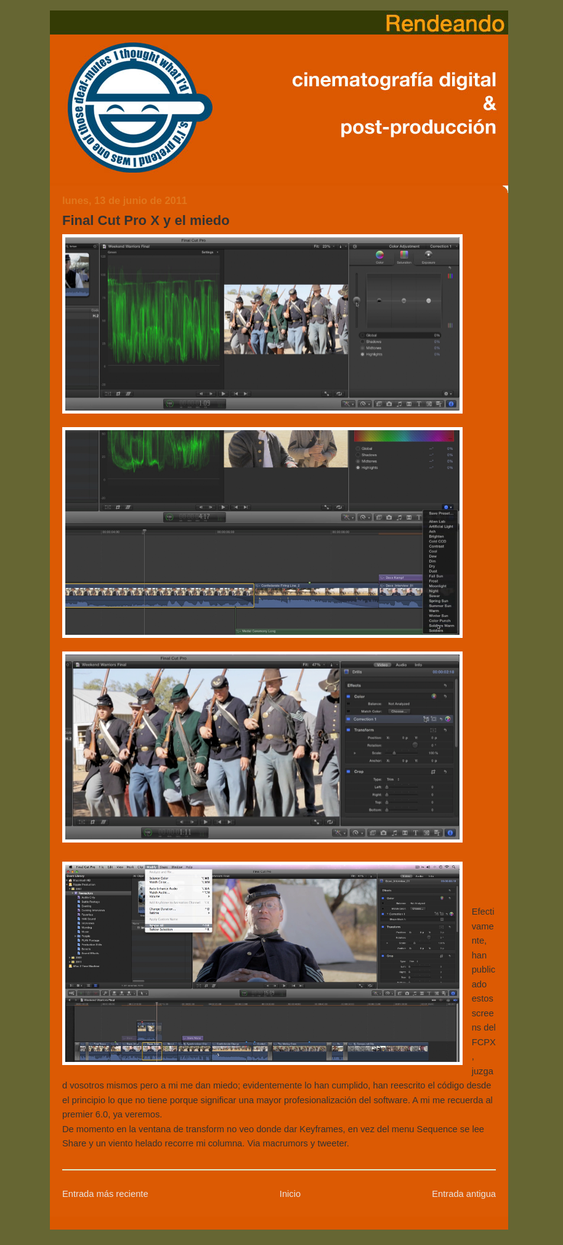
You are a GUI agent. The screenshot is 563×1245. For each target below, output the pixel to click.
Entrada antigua (464, 1194)
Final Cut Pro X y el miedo (146, 220)
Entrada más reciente (105, 1194)
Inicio (290, 1194)
